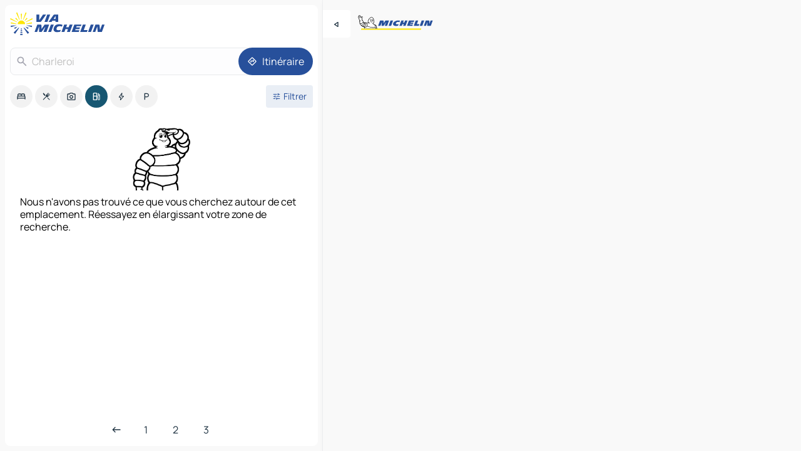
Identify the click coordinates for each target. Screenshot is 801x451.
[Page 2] (175, 429)
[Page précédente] (116, 429)
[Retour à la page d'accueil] (60, 24)
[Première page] (146, 429)
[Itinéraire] (275, 61)
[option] (21, 96)
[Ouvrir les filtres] (289, 96)
